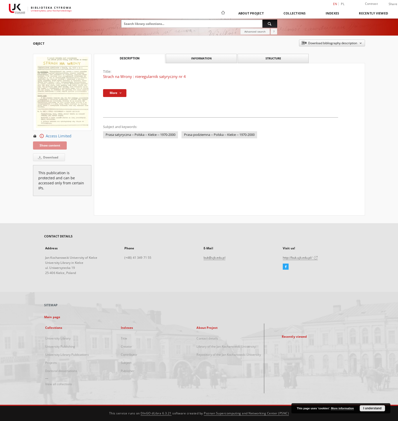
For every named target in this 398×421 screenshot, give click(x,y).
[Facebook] (286, 267)
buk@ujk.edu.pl (214, 257)
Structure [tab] (273, 58)
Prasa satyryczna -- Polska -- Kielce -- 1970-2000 (140, 135)
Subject (126, 363)
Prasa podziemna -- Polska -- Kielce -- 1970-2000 (219, 135)
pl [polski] (342, 4)
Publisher (127, 371)
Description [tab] (129, 58)
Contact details (207, 338)
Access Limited (52, 136)
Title (124, 338)
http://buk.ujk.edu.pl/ (300, 257)
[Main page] (222, 13)
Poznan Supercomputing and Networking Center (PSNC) (246, 413)
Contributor (129, 354)
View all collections (58, 384)
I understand (372, 408)
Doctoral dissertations (61, 371)
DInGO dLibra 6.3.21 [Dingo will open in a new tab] (156, 413)
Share (393, 4)
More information (342, 408)
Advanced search (255, 31)
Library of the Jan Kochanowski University (226, 346)
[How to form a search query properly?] (274, 31)
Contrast (371, 4)
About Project (251, 13)
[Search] (269, 24)
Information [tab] (201, 58)
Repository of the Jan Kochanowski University (228, 354)
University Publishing (60, 346)
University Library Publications (67, 354)
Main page (52, 317)
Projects (51, 363)
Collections (295, 13)
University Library (58, 338)
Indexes (332, 13)
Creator (126, 346)
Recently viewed (373, 13)
